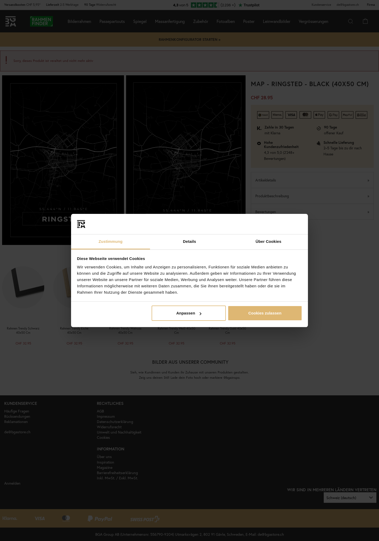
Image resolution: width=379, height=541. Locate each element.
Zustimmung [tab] (111, 241)
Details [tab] (189, 241)
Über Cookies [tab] (268, 241)
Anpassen (189, 313)
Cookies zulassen (264, 313)
